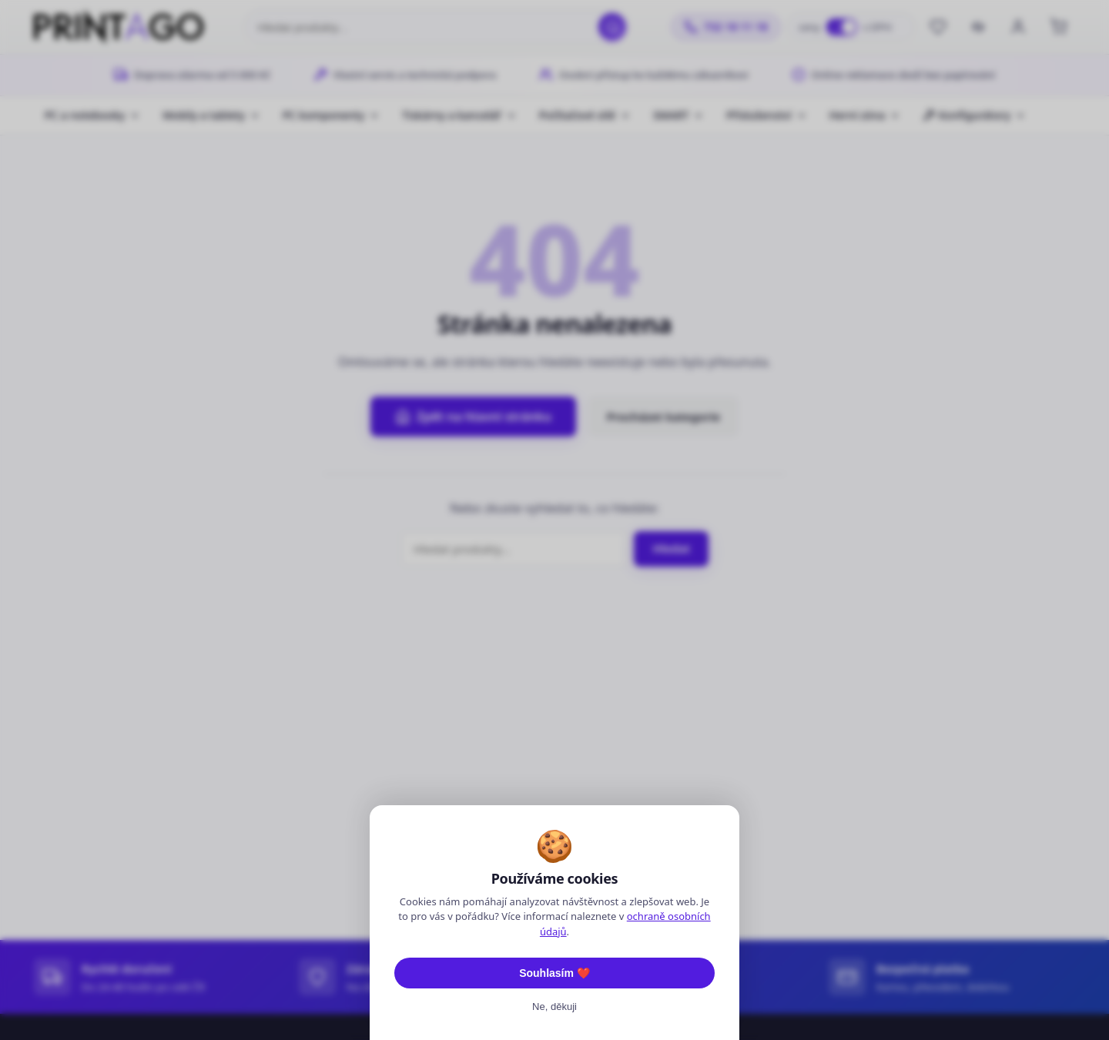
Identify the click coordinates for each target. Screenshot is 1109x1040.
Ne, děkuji (554, 1006)
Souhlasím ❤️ (554, 973)
